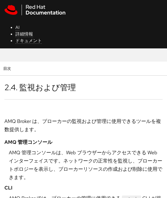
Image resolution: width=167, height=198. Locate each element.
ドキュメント (28, 40)
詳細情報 (24, 34)
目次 (8, 68)
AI (17, 27)
